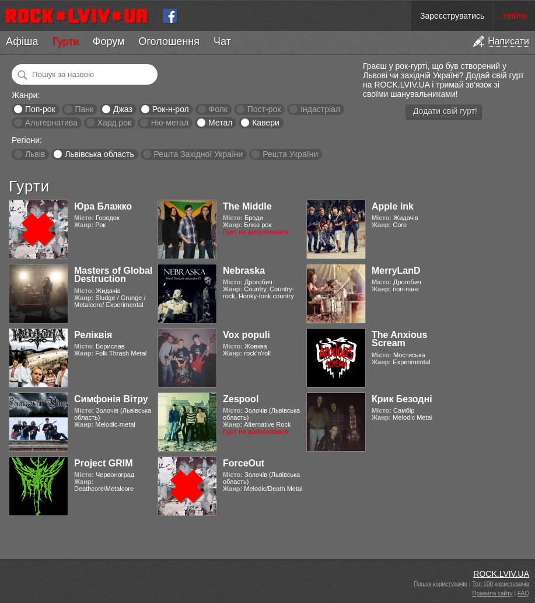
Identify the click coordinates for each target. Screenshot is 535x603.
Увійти (514, 15)
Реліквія (93, 335)
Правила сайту (493, 593)
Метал (220, 122)
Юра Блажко (103, 206)
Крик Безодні (402, 399)
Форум (109, 41)
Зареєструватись (452, 15)
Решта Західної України (198, 154)
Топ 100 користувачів (500, 584)
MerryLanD (396, 271)
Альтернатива (51, 122)
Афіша (22, 41)
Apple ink (393, 206)
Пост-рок (264, 109)
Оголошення (169, 41)
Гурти (65, 41)
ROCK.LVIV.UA (501, 573)
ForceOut (243, 463)
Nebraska (244, 271)
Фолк (218, 109)
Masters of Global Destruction (113, 275)
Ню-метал (169, 122)
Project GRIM (103, 463)
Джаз (122, 109)
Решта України (290, 154)
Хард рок (114, 122)
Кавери (265, 122)
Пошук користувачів (440, 584)
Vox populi (246, 335)
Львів (35, 154)
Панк (84, 109)
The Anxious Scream (399, 339)
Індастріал (320, 109)
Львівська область (99, 154)
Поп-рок (40, 109)
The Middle (247, 206)
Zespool (240, 399)
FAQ (523, 593)
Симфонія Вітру (111, 399)
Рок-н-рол (170, 109)
